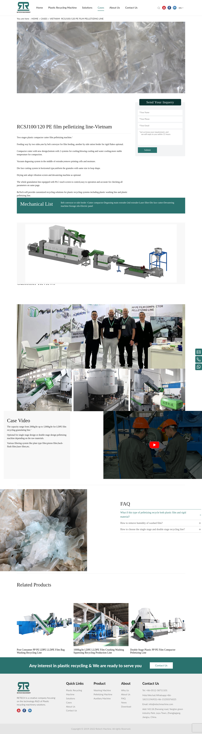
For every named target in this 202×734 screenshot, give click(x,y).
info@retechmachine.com (160, 704)
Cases (69, 702)
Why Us (125, 690)
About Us (70, 706)
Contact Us (71, 710)
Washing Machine (102, 690)
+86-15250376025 (166, 699)
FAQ (123, 698)
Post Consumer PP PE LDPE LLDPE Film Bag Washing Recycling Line (41, 666)
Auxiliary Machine (102, 698)
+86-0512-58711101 (156, 690)
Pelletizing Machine (103, 694)
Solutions (70, 698)
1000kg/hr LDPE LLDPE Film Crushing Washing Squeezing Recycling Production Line (99, 666)
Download (126, 706)
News (124, 702)
